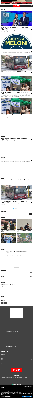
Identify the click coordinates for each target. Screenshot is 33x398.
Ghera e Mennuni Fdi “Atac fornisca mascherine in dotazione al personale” (15, 49)
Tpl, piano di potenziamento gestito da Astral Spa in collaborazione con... (15, 158)
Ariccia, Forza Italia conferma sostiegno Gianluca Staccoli (13, 327)
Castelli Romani (3, 157)
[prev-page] (1, 246)
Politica (2, 25)
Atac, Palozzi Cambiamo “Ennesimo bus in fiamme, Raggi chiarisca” (14, 201)
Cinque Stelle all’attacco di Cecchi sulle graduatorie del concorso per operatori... (16, 251)
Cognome (2, 289)
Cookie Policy (19, 384)
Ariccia (18, 229)
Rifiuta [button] (25, 396)
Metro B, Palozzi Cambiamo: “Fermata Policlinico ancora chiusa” (14, 71)
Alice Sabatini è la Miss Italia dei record (11, 346)
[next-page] (19, 208)
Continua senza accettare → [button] (28, 386)
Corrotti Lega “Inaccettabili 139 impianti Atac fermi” (11, 114)
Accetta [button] (30, 396)
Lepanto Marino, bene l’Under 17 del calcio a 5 (12, 331)
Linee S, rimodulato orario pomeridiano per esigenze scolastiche (14, 138)
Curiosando (2, 178)
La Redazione (2, 29)
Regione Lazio (2, 229)
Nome (2, 286)
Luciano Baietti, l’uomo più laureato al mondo (12, 342)
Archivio (2, 48)
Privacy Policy (14, 384)
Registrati (5, 302)
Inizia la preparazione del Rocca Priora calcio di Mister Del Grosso (14, 255)
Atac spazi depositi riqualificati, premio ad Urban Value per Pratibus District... (16, 179)
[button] (1, 6)
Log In (2, 302)
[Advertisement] (16, 313)
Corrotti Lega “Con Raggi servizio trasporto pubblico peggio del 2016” (15, 92)
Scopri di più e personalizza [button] (6, 396)
